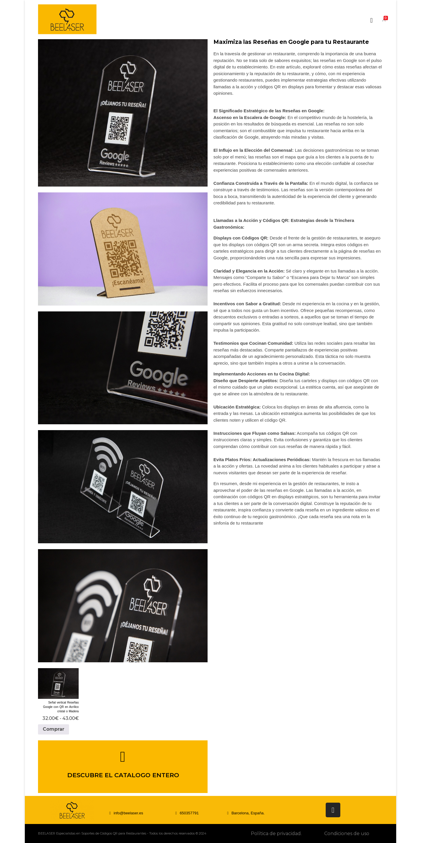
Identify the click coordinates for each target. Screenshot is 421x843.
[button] (187, 813)
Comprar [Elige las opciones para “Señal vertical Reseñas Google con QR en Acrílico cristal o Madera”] (53, 729)
